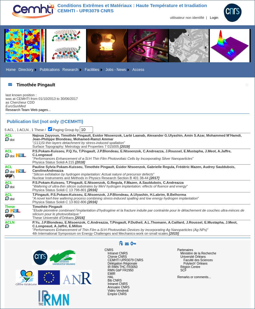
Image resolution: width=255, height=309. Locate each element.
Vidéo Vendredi (118, 290)
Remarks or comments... (194, 277)
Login (214, 17)
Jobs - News (116, 70)
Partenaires (185, 250)
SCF (183, 270)
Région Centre (190, 267)
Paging (59, 130)
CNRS (109, 250)
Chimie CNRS (117, 256)
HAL (111, 277)
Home (11, 70)
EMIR (111, 273)
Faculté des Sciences (198, 260)
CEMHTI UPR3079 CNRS (126, 260)
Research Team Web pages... (28, 110)
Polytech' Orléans (196, 263)
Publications (50, 70)
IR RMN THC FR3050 (123, 267)
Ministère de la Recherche (198, 253)
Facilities (92, 70)
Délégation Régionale (122, 263)
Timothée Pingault (35, 84)
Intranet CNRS (118, 253)
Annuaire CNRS (119, 287)
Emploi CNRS (117, 294)
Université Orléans (193, 256)
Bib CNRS (115, 280)
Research (70, 70)
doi (12, 140)
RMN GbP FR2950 (121, 270)
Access (138, 70)
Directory (25, 70)
